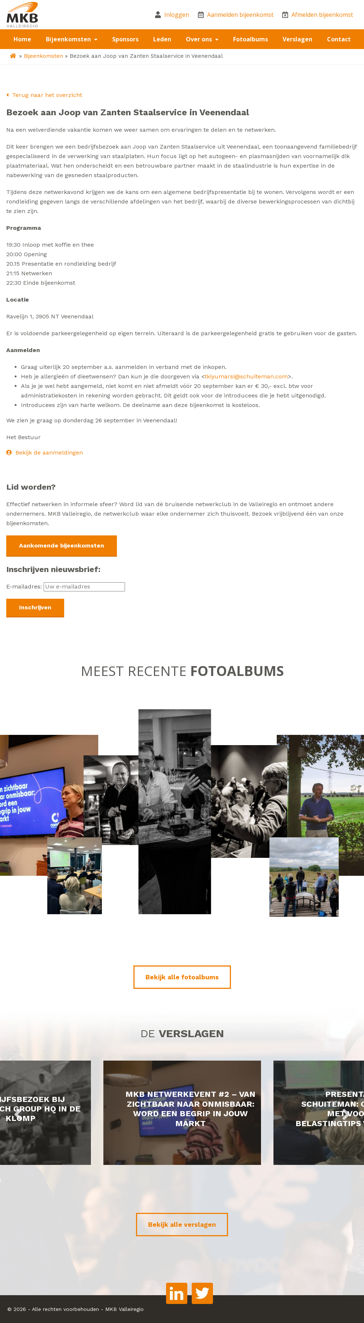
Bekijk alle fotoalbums (182, 977)
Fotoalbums (250, 39)
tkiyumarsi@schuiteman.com (246, 376)
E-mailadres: (65, 586)
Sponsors (125, 39)
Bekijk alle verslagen (182, 1224)
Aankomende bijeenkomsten (61, 545)
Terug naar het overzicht (44, 94)
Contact (339, 39)
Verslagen (297, 39)
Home (22, 39)
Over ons (199, 39)
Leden (162, 39)
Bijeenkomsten (69, 39)
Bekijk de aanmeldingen (44, 452)
